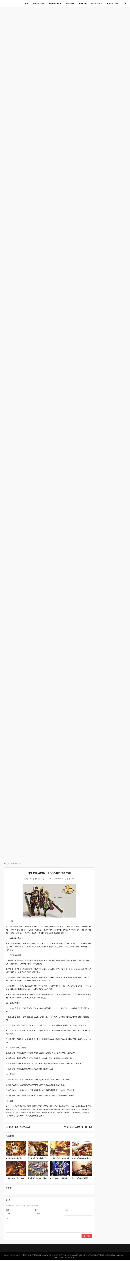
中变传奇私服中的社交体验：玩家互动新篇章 (21, 1178)
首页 (26, 3)
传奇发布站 (83, 3)
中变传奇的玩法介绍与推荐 (60, 1158)
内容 (8, 1219)
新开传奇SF (70, 3)
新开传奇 (64, 1257)
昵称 (8, 1210)
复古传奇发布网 (112, 3)
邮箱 (37, 1210)
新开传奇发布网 (38, 3)
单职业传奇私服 (96, 3)
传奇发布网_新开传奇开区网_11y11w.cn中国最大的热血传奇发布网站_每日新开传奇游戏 (11, 3)
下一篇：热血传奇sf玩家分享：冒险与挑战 (78, 1127)
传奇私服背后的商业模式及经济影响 (40, 1158)
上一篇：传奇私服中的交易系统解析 (18, 1127)
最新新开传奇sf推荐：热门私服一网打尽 (41, 1178)
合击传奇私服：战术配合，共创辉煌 (18, 1158)
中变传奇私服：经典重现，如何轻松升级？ (86, 1178)
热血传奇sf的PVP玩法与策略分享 (61, 1178)
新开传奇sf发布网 (54, 3)
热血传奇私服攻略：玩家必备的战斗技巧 (85, 1158)
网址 (66, 1210)
